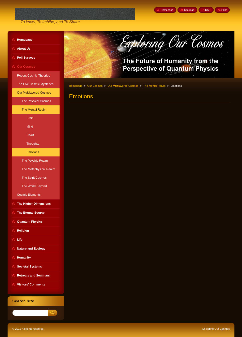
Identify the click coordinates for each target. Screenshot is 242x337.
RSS (207, 10)
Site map (189, 10)
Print (224, 10)
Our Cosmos (95, 85)
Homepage (75, 85)
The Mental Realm (154, 85)
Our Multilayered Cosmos (123, 85)
